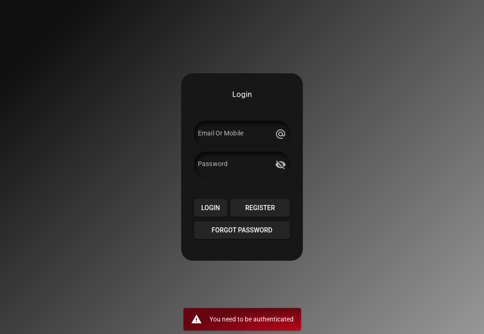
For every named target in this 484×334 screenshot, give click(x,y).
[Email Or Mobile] (235, 134)
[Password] (235, 164)
